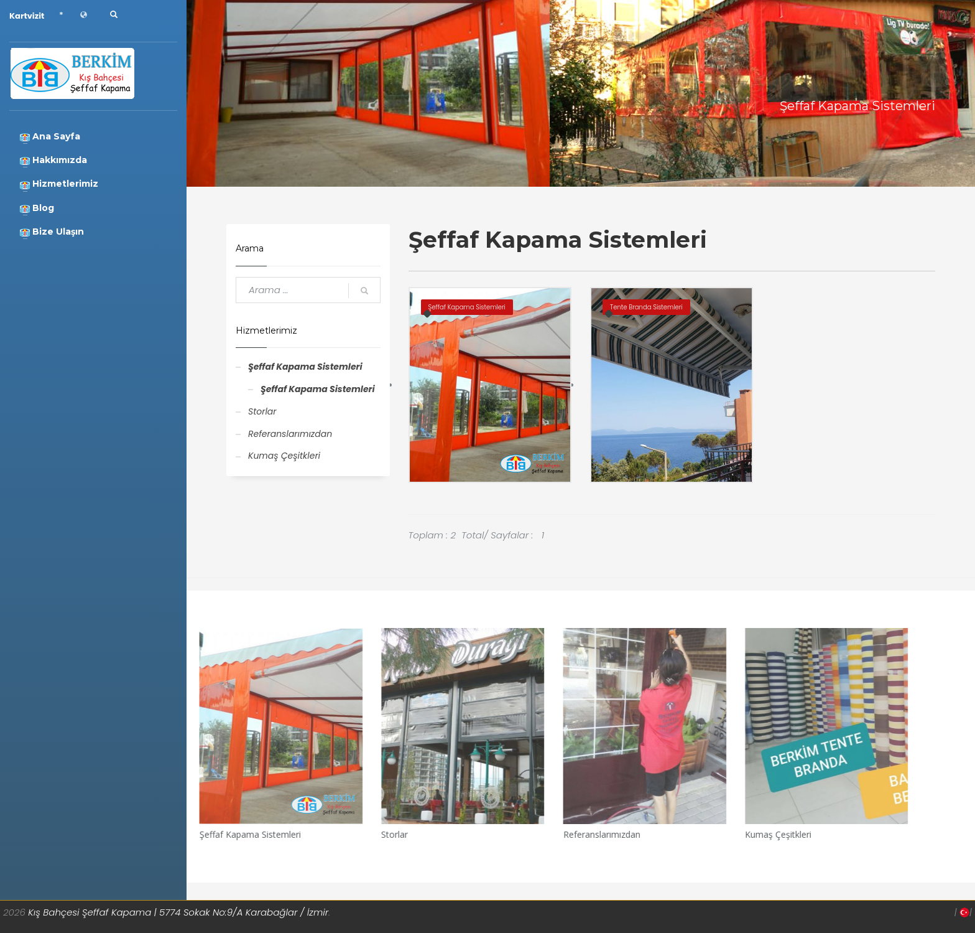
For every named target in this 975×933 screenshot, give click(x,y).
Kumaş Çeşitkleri (284, 455)
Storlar (262, 411)
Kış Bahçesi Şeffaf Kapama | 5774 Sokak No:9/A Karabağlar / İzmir (178, 912)
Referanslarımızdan (290, 434)
